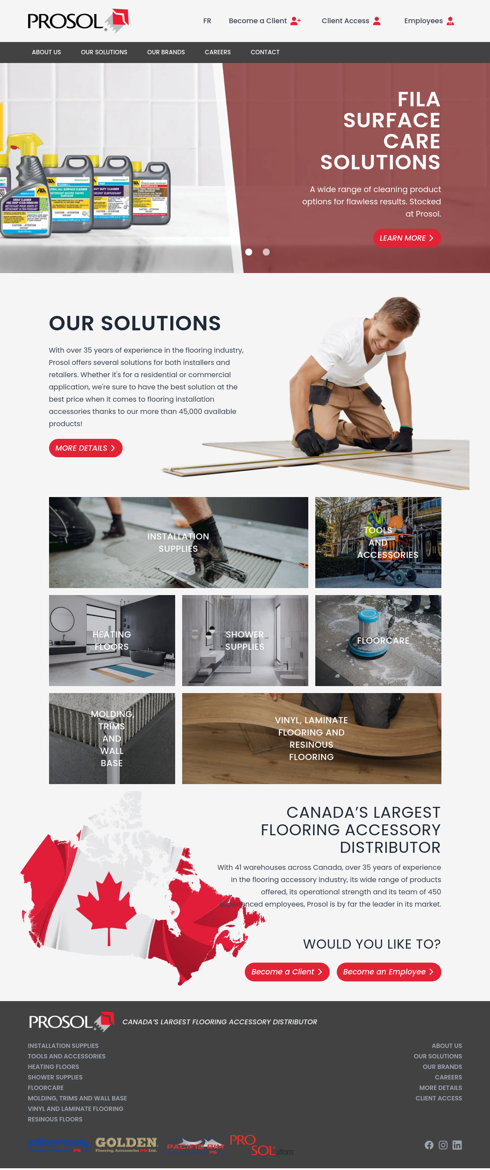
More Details (440, 1087)
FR (207, 21)
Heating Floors (53, 1066)
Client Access (439, 1098)
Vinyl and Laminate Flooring (75, 1108)
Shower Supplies (55, 1077)
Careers (448, 1077)
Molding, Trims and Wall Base (77, 1098)
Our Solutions (438, 1056)
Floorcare (46, 1087)
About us (447, 1045)
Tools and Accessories (67, 1056)
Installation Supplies (63, 1045)
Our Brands (442, 1066)
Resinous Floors (55, 1119)
